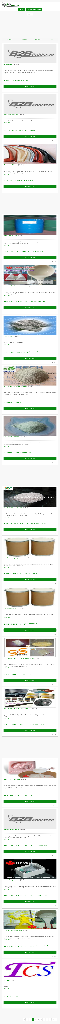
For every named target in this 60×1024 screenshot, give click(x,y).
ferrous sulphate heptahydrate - (15, 437)
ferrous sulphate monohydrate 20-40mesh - (18, 386)
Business (9, 40)
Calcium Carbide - (11, 336)
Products (24, 40)
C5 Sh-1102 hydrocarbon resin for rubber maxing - (20, 708)
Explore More (7, 74)
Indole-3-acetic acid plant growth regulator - (18, 558)
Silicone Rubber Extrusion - (14, 165)
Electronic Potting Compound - (15, 880)
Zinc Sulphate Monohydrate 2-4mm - (16, 507)
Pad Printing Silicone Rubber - (14, 830)
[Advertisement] (30, 27)
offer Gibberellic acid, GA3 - (14, 608)
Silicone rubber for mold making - (15, 779)
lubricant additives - (12, 64)
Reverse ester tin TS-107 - (14, 236)
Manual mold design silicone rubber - (16, 930)
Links (51, 40)
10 (53, 1019)
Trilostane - (10, 980)
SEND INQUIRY (30, 86)
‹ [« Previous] (24, 1019)
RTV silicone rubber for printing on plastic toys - (19, 286)
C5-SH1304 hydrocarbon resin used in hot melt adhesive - (22, 658)
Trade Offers (38, 40)
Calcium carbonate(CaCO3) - (14, 115)
